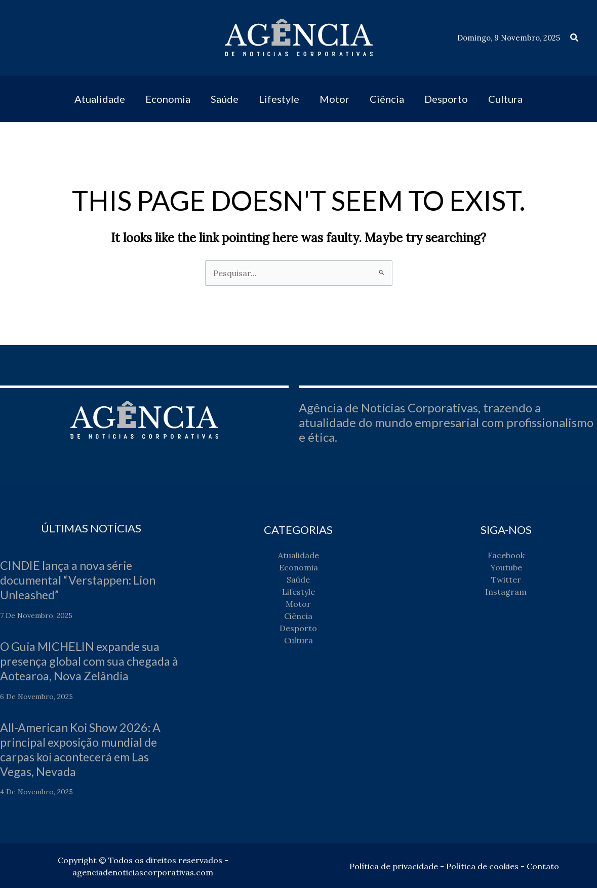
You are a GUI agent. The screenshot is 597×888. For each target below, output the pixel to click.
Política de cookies (482, 866)
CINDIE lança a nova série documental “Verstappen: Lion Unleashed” (82, 580)
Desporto (298, 628)
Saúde (298, 579)
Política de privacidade (393, 866)
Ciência (298, 616)
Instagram (506, 592)
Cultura (298, 640)
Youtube (506, 567)
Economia (298, 567)
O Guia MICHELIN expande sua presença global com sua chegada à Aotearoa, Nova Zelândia (88, 661)
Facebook (506, 555)
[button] (574, 38)
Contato (543, 866)
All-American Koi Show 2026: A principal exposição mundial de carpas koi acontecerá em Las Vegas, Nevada (83, 748)
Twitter (506, 579)
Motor (298, 604)
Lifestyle (298, 592)
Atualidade (298, 555)
